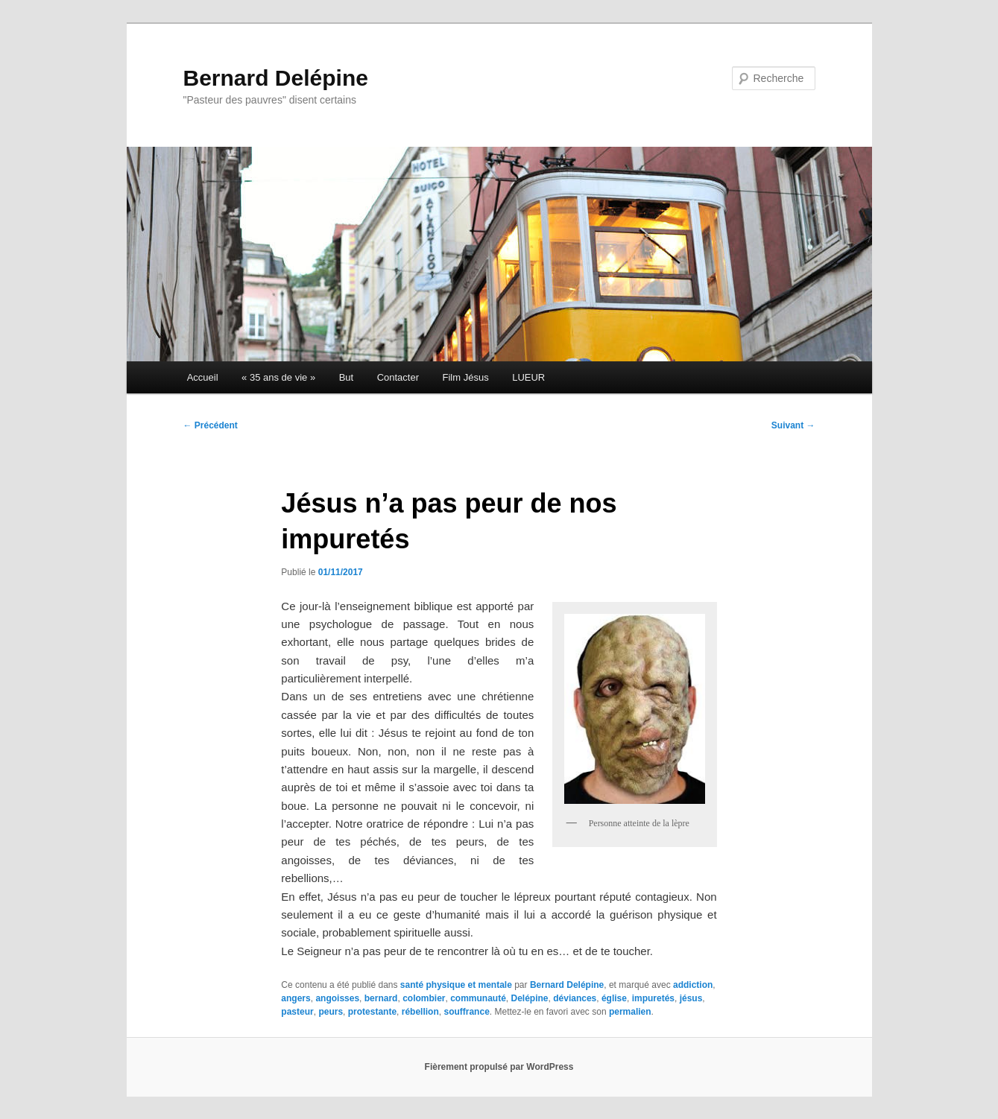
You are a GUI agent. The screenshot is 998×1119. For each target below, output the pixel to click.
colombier (423, 998)
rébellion (420, 1012)
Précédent (210, 425)
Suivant (793, 425)
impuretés (653, 998)
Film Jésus (466, 377)
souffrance (466, 1012)
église (614, 998)
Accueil (202, 377)
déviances (574, 998)
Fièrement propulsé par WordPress (499, 1067)
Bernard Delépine (275, 78)
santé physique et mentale (456, 985)
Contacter (398, 377)
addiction (693, 985)
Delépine (530, 998)
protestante (372, 1012)
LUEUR (528, 377)
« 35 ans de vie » (278, 377)
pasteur (297, 1012)
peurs (330, 1012)
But (346, 377)
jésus (691, 998)
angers (295, 998)
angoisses (337, 998)
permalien (630, 1012)
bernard (381, 998)
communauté (478, 998)
